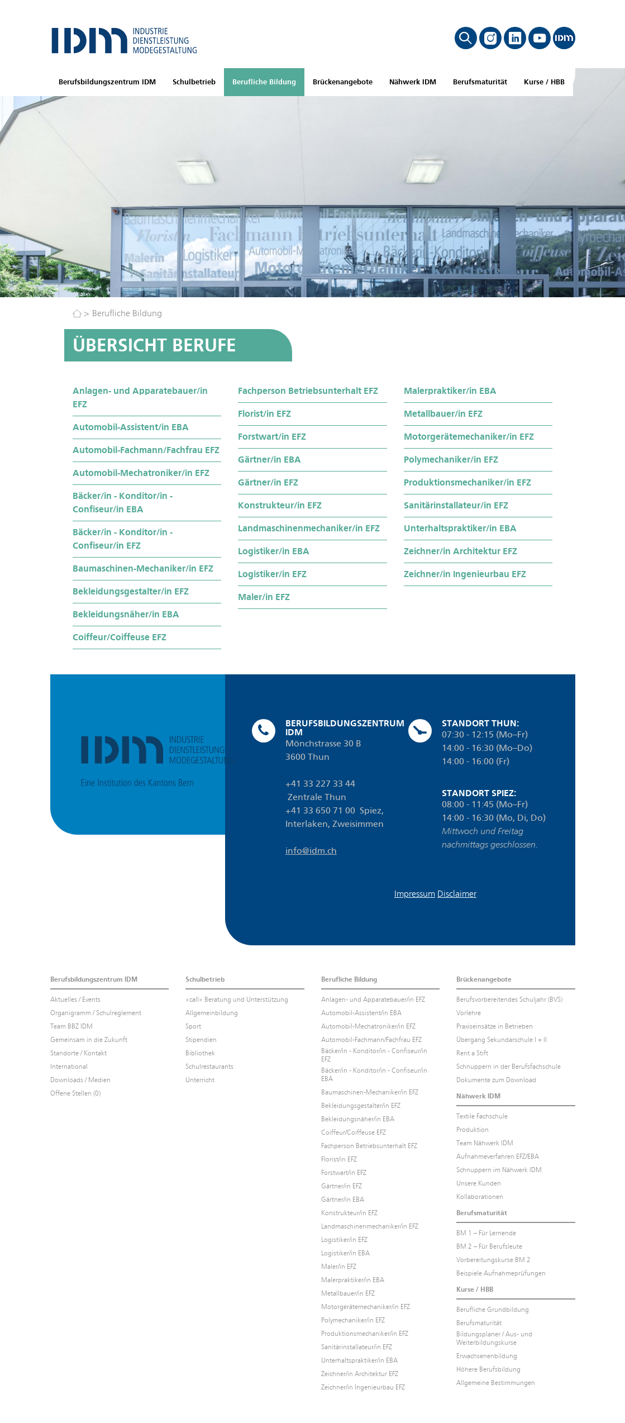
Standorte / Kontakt (78, 1053)
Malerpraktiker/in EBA (450, 391)
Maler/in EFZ (264, 597)
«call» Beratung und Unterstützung (236, 999)
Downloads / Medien (80, 1080)
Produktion (472, 1130)
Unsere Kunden (478, 1183)
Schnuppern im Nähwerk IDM (499, 1170)
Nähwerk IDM (412, 82)
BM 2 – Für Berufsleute (489, 1246)
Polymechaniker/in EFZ (451, 459)
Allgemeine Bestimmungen (495, 1383)
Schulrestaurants (209, 1066)
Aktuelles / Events (75, 999)
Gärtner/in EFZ (268, 482)
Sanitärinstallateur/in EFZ (456, 505)
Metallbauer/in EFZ (443, 413)
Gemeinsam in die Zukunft (88, 1040)
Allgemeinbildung (211, 1013)
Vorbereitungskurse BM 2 (493, 1260)
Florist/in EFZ (264, 413)
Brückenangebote (343, 82)
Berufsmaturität (480, 82)
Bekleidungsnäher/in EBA (126, 614)
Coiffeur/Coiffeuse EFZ (119, 637)
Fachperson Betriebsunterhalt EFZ (308, 391)
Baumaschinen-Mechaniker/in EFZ (143, 568)
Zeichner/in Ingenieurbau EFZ (465, 574)
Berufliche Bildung (264, 82)
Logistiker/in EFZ (272, 574)
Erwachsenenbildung (486, 1356)
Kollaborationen (479, 1197)
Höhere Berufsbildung (488, 1369)
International (69, 1066)
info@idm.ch (311, 850)
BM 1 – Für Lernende (486, 1233)
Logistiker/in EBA (273, 551)
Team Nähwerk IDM (484, 1143)
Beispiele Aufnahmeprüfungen (501, 1273)
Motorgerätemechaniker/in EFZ (469, 436)
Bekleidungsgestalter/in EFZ (131, 591)
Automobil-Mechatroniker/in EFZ (141, 473)
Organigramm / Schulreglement (95, 1013)
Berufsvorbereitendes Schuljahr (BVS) (509, 999)
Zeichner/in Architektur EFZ (460, 551)
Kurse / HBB (544, 82)
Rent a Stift (472, 1053)
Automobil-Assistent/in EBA (131, 427)
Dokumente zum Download (496, 1080)
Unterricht (199, 1080)
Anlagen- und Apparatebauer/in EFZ (140, 398)
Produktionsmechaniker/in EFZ (467, 482)
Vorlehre (468, 1013)
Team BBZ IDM (71, 1026)
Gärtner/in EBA (269, 459)
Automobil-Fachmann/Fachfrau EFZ (146, 450)
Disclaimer (456, 893)
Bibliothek (200, 1053)
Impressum (414, 893)
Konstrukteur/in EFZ (280, 505)
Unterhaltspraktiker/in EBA (460, 528)
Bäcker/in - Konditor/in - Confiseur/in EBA (123, 503)
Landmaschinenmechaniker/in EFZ (309, 528)
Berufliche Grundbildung (492, 1309)
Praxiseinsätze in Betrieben (494, 1026)
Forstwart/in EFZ (272, 436)
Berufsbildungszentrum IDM (107, 82)
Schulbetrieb (194, 82)
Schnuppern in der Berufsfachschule (508, 1066)
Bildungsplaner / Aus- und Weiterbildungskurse (494, 1338)
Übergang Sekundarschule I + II (501, 1040)
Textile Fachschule (482, 1116)
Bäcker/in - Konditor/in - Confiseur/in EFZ (123, 539)
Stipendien (201, 1040)
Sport (193, 1026)
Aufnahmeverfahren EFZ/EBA (497, 1156)
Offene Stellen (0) (75, 1093)
